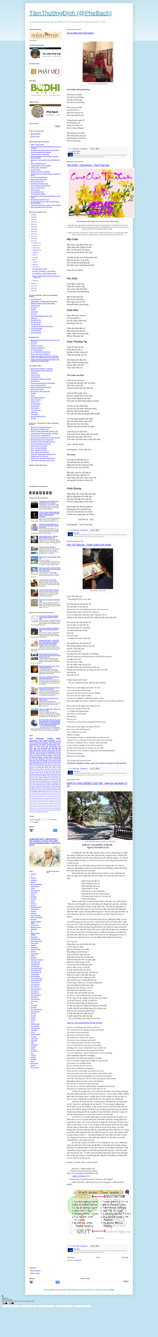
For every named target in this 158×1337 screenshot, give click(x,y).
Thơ (31, 738)
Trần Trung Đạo (35, 408)
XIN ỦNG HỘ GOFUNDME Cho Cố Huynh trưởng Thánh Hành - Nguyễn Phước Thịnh (49, 526)
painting (44, 791)
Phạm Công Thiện (36, 949)
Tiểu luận (32, 752)
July (34, 255)
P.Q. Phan (55, 799)
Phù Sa (33, 395)
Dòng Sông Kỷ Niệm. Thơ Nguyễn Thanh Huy (43, 441)
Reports (40, 801)
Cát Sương (46, 772)
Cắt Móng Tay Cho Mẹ (37, 345)
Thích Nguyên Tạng (36, 972)
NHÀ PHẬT (34, 314)
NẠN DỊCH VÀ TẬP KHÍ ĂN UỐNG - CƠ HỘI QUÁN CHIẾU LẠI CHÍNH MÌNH (49, 617)
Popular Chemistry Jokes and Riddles (41, 165)
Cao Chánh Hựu (35, 890)
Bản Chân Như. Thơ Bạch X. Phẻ (40, 429)
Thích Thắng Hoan (36, 995)
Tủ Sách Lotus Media (36, 328)
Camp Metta (37, 792)
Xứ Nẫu (57, 810)
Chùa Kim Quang (35, 305)
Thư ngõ (53, 804)
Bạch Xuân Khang (46, 782)
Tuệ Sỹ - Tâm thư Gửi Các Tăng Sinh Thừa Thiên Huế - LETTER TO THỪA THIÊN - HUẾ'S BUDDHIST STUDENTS (49, 514)
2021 (32, 226)
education (50, 755)
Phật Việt (33, 951)
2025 (32, 217)
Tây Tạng (49, 808)
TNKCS (56, 801)
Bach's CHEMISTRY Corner (38, 163)
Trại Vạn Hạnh (43, 806)
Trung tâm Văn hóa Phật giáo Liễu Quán (42, 326)
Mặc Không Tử (46, 798)
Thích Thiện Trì (46, 779)
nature (30, 811)
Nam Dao (52, 798)
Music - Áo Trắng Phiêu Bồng (39, 448)
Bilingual (39, 738)
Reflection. (32, 753)
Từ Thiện (38, 810)
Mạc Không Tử (40, 798)
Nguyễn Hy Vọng (47, 777)
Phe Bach (33, 945)
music (41, 772)
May (34, 259)
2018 (32, 234)
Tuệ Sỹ (31, 743)
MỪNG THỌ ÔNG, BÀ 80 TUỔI (47, 580)
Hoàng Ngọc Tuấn (56, 784)
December (36, 243)
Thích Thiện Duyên (36, 989)
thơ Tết (73, 151)
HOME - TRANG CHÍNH (37, 144)
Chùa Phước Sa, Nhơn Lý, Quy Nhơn (41, 379)
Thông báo (53, 779)
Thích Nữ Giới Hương (36, 978)
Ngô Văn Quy (58, 798)
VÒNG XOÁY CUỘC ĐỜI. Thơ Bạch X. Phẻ (42, 460)
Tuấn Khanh (34, 412)
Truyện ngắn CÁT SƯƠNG (38, 194)
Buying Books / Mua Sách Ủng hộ (40, 199)
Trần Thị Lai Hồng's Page (38, 187)
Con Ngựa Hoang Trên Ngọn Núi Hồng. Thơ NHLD (44, 433)
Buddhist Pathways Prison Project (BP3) (42, 370)
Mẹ (47, 753)
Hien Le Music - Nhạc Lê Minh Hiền (40, 391)
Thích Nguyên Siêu (36, 970)
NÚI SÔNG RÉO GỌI (34, 787)
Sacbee (44, 801)
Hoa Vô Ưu (34, 307)
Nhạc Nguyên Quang (36, 941)
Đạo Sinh (33, 1065)
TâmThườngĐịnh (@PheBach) (70, 13)
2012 (32, 288)
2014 (32, 283)
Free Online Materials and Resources (41, 152)
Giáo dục (31, 767)
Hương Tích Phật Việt (36, 917)
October (35, 248)
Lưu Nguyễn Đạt (39, 767)
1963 (51, 791)
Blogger (112, 1290)
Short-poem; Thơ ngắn (37, 959)
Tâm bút (44, 808)
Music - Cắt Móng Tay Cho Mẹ (39, 450)
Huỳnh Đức (32, 786)
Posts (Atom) (77, 1260)
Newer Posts (70, 1257)
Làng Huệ (50, 796)
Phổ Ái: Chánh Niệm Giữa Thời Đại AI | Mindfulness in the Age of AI (49, 688)
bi (60, 810)
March (34, 264)
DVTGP (33, 894)
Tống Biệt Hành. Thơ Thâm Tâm (39, 456)
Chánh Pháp (34, 373)
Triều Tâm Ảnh (37, 806)
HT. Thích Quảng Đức (36, 784)
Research (54, 787)
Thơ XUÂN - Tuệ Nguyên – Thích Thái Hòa (88, 165)
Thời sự (56, 804)
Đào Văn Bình (36, 762)
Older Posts (125, 1257)
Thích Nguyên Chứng (36, 968)
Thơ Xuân (48, 804)
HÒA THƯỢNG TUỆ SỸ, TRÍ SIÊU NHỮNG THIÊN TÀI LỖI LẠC (48, 537)
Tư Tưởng (33, 1036)
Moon (35, 798)
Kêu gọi (35, 770)
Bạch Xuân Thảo (34, 760)
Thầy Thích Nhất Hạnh (35, 781)
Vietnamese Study (52, 789)
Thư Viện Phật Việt (36, 299)
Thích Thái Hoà (52, 760)
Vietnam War (43, 810)
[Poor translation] (11, 1303)
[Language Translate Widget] (39, 819)
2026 (32, 215)
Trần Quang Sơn (50, 806)
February (35, 267)
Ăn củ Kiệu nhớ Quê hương (80, 33)
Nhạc (50, 757)
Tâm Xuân (40, 808)
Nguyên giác (47, 748)
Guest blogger (34, 744)
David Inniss (36, 794)
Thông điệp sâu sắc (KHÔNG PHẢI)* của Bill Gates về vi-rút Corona (49, 502)
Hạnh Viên (49, 758)
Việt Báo (45, 775)
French (36, 777)
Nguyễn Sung (47, 786)
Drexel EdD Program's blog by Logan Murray (43, 383)
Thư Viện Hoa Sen (36, 324)
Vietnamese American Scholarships (40, 171)
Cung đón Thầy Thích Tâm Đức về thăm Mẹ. (51, 792)
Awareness (38, 743)
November (36, 245)
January (35, 280)
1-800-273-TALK (78, 1176)
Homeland (46, 757)
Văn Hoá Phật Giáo (36, 332)
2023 (32, 222)
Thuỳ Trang (35, 803)
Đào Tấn (46, 811)
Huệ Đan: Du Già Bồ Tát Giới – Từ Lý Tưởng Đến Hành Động (49, 667)
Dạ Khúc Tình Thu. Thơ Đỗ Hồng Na (40, 435)
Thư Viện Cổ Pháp (36, 322)
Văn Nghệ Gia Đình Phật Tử (38, 416)
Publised (34, 757)
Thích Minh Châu (35, 964)
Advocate (45, 743)
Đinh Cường (41, 811)
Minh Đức (31, 798)
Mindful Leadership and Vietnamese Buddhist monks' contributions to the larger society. (45, 360)
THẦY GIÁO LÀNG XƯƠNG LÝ (47, 547)
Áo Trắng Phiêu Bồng (36, 350)
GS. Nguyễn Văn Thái (47, 762)
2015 (32, 241)
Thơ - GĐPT (34, 1005)
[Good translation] (5, 1303)
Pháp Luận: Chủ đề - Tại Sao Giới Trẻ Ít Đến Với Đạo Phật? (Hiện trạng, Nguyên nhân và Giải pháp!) (50, 569)
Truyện (44, 789)
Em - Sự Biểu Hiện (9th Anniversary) (40, 352)
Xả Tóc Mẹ (34, 343)
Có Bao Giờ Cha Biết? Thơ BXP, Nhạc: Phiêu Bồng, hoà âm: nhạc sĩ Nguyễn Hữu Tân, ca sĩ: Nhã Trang (45, 356)
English (51, 741)
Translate (33, 822)
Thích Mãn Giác (35, 966)
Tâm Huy (40, 775)
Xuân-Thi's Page (35, 190)
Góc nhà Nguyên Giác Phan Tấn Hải (40, 185)
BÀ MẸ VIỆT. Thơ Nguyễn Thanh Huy (41, 427)
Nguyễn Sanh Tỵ (42, 774)
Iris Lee (40, 796)
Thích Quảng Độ (35, 984)
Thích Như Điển (43, 760)
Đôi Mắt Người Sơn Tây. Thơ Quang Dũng (42, 439)
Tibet (60, 804)
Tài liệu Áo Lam (35, 402)
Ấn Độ (56, 781)
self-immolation (35, 811)
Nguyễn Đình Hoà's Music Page (39, 183)
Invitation (41, 777)
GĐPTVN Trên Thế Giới (37, 389)
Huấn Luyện (36, 796)
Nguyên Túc (37, 769)
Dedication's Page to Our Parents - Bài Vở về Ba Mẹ (45, 150)
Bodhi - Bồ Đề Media (36, 884)
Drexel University (48, 794)
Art (35, 746)
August (35, 252)
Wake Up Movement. (52, 775)
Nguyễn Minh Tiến (33, 774)
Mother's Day (47, 767)
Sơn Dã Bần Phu (50, 801)
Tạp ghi (58, 741)
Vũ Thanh (49, 810)
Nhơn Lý (42, 769)
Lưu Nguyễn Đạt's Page (37, 192)
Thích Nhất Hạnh (35, 976)
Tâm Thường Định (55, 743)
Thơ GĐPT (42, 744)
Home (98, 1257)
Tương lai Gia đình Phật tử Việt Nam (49, 590)
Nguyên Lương (47, 770)
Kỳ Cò (46, 796)
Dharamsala (42, 794)
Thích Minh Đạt (41, 803)
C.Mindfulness (37, 134)
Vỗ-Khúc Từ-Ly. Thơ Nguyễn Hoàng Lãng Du (43, 458)
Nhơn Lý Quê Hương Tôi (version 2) (40, 354)
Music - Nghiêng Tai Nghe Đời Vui (40, 452)
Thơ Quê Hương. (41, 752)
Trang (35, 789)
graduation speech (36, 791)
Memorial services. (40, 753)
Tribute (59, 774)
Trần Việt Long (57, 806)
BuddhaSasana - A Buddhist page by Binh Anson (44, 301)
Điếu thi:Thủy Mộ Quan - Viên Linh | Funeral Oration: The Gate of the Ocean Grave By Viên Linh (50, 655)
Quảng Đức (34, 318)
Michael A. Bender (57, 796)
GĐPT (50, 753)
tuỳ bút (52, 781)
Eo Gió (59, 765)
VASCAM (44, 781)
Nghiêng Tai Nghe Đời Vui (38, 348)
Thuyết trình (39, 779)
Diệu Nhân (52, 772)
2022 (32, 224)
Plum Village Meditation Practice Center (41, 316)
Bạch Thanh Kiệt (37, 782)
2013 (32, 286)
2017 (32, 236)
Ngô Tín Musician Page (37, 181)
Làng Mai (33, 309)
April (34, 262)
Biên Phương (55, 791)
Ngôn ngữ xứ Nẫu (33, 799)
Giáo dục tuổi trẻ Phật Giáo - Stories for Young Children (46, 205)
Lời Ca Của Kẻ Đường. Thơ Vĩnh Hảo (41, 444)
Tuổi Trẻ (31, 808)
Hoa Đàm (33, 393)
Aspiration (33, 741)
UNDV (32, 1042)
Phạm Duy (36, 801)
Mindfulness (42, 758)
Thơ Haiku (32, 772)
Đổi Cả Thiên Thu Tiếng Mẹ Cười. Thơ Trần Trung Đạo (45, 437)
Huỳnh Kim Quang (34, 755)
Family (59, 794)
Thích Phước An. (35, 982)
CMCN (32, 888)
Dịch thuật (44, 764)
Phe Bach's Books (36, 169)
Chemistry (54, 765)
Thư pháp (31, 789)
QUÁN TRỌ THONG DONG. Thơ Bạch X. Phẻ (43, 454)
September (36, 250)
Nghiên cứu (40, 770)
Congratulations (55, 782)
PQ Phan (43, 787)
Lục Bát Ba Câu (39, 786)
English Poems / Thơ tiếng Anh (39, 167)
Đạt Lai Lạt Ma (35, 1067)
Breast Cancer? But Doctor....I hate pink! (42, 368)
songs (47, 791)
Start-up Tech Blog (36, 400)
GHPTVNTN (43, 755)
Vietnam (37, 772)
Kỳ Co (43, 796)
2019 (32, 231)
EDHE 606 (55, 794)
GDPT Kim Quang (52, 764)
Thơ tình (44, 750)
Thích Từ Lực (54, 769)
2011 (32, 290)
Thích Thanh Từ (35, 986)
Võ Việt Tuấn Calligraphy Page (39, 177)
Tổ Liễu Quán (32, 810)
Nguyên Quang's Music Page (39, 179)
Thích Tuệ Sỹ (37, 748)
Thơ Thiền (77, 151)
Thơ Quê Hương (51, 744)
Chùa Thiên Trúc (35, 381)
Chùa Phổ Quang (35, 377)
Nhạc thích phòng (41, 799)
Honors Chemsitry (46, 784)
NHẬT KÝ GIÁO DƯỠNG (35, 934)
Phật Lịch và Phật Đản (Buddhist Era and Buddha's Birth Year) (49, 677)
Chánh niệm (34, 892)
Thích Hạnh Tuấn (56, 770)
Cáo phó (31, 794)
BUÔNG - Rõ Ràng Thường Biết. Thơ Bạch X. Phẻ (44, 431)
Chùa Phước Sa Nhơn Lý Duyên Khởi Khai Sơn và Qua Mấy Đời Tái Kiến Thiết (49, 629)
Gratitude (31, 796)
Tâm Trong (35, 808)
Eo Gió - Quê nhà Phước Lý (38, 385)
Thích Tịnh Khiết (35, 999)
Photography (51, 752)
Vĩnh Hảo (33, 418)
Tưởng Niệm (54, 738)
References (49, 787)
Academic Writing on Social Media (40, 154)
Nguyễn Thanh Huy (56, 786)
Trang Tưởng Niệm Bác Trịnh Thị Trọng (41, 207)
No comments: (84, 148)
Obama (47, 799)
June (34, 257)
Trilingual (39, 789)
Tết (46, 789)
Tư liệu (59, 808)
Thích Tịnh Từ (35, 804)
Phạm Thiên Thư (56, 777)
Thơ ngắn (58, 779)
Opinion (51, 799)
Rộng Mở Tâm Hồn (36, 320)
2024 (32, 219)
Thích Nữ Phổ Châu (50, 803)
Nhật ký (39, 765)
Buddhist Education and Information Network (43, 303)
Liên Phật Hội (34, 312)
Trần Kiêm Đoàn (35, 406)
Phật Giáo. (47, 769)
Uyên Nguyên (34, 414)
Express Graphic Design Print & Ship (41, 387)
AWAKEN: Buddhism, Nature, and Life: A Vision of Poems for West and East (96, 763)
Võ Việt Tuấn (34, 1051)
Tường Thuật (34, 1038)
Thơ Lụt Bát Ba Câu (36, 1009)
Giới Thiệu (37, 750)
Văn (49, 750)
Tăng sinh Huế (54, 808)
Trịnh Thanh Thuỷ (35, 1028)
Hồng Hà (58, 772)
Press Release (32, 779)
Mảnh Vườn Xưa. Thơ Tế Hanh (39, 446)
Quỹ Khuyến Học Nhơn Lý (38, 397)
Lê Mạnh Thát (57, 758)
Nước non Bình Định (47, 765)
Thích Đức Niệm (42, 804)
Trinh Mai (31, 806)
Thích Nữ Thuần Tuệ (52, 774)
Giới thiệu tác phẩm (36, 907)
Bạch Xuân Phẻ (42, 746)
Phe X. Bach (36, 136)
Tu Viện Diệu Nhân (36, 330)
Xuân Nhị (53, 810)
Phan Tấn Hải (56, 750)
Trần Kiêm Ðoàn (33, 775)
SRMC (59, 787)
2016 (32, 238)
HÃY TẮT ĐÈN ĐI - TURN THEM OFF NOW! (89, 545)
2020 (32, 229)
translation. (40, 757)
